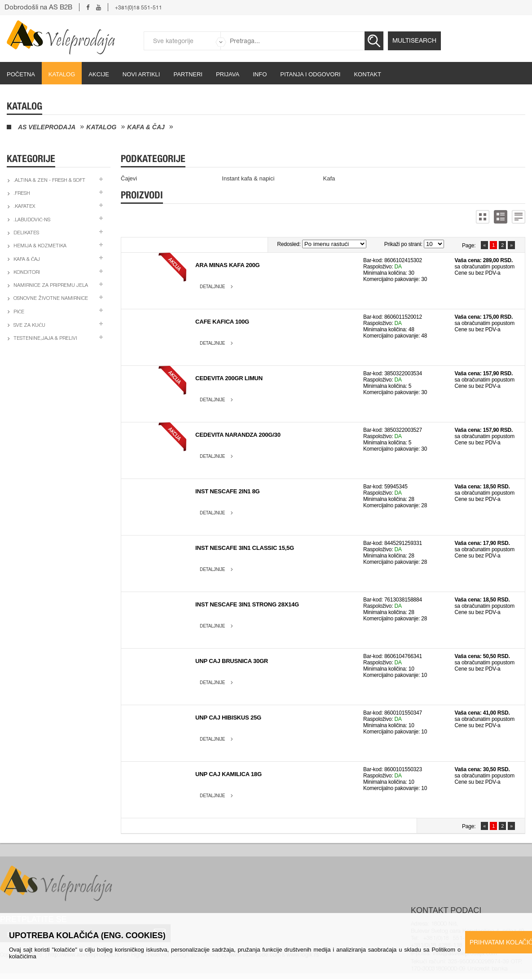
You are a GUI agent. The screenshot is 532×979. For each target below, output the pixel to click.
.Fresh (21, 193)
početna (21, 74)
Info (260, 74)
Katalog (61, 74)
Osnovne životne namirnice (50, 298)
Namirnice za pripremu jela (50, 285)
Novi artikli (141, 74)
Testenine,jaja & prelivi (45, 338)
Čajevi (129, 178)
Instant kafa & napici (248, 178)
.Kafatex (24, 206)
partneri (187, 74)
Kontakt (367, 74)
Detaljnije (212, 286)
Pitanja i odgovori (310, 74)
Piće (18, 312)
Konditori (26, 272)
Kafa (329, 178)
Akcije (98, 74)
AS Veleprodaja (46, 127)
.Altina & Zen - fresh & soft (49, 180)
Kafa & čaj (146, 127)
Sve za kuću (29, 325)
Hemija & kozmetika (39, 246)
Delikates (26, 233)
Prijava (227, 74)
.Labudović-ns (31, 220)
